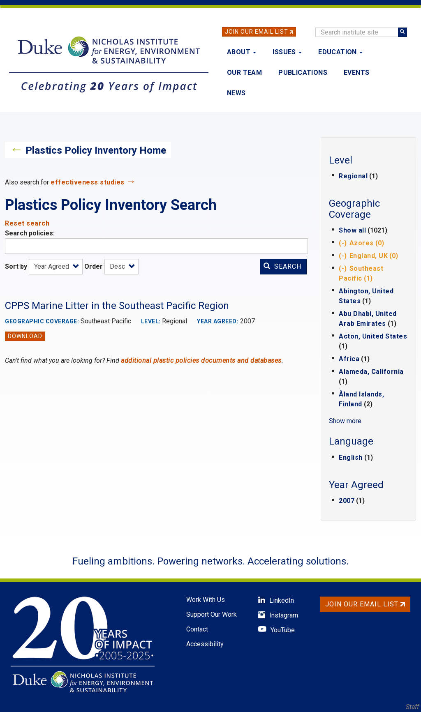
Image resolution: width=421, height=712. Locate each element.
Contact (197, 629)
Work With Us (205, 600)
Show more (345, 421)
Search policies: (30, 233)
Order (93, 266)
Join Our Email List (256, 31)
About (241, 52)
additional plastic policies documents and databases (201, 360)
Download (25, 336)
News (236, 93)
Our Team (244, 72)
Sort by (16, 266)
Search (282, 266)
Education (340, 52)
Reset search (27, 223)
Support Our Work (211, 614)
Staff (412, 707)
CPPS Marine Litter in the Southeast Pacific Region (117, 305)
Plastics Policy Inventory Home (95, 150)
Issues (287, 52)
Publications (302, 72)
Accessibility (205, 644)
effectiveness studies (88, 182)
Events (356, 72)
